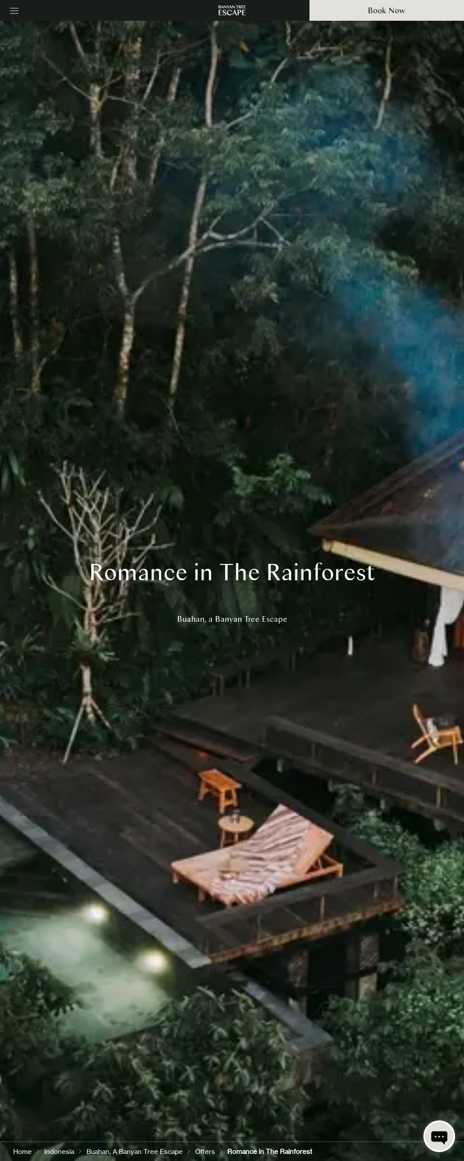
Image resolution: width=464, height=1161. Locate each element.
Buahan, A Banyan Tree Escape (135, 1151)
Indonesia (59, 1151)
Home (22, 1151)
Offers (205, 1151)
